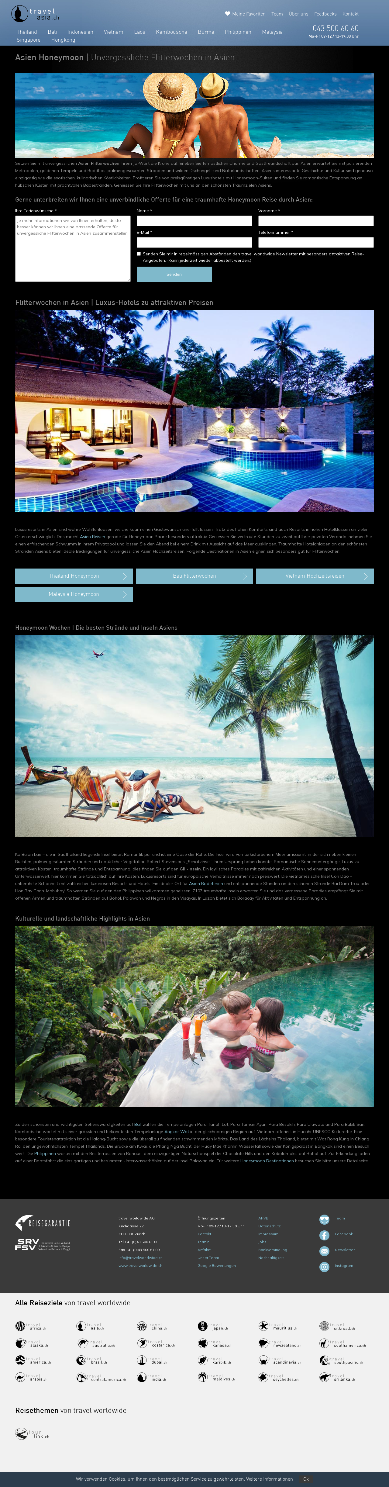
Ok (306, 1479)
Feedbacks (325, 14)
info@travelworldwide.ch (141, 1257)
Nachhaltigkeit (271, 1257)
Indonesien (80, 32)
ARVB (263, 1218)
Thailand (27, 32)
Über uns (298, 14)
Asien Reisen (92, 536)
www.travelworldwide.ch (140, 1265)
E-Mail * (144, 232)
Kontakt (351, 14)
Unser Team (208, 1257)
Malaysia (272, 32)
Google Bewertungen (217, 1265)
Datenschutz (269, 1226)
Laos (139, 32)
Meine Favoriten (249, 14)
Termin (203, 1242)
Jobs (262, 1242)
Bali (52, 32)
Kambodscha (171, 32)
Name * (144, 210)
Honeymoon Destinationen (267, 1161)
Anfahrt (204, 1249)
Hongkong (63, 40)
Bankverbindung (272, 1249)
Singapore (28, 40)
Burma (206, 32)
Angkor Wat (176, 1131)
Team (277, 14)
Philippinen (238, 32)
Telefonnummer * (275, 232)
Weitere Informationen (269, 1479)
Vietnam (113, 32)
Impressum (268, 1234)
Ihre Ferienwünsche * (36, 210)
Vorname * (269, 210)
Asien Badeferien (206, 883)
